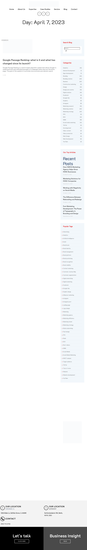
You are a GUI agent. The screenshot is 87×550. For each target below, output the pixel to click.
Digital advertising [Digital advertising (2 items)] (68, 277)
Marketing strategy (72, 110)
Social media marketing (72, 121)
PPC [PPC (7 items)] (64, 333)
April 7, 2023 (4, 38)
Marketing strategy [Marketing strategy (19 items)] (68, 323)
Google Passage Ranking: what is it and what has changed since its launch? (29, 60)
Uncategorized (72, 127)
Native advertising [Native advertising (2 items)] (68, 327)
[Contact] (2, 516)
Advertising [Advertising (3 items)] (66, 230)
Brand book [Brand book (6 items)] (66, 243)
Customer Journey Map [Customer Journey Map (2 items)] (69, 270)
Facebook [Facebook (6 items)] (65, 283)
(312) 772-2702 (5, 521)
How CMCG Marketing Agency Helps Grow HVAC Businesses (71, 168)
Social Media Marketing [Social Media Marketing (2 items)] (69, 353)
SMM (72, 119)
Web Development (72, 138)
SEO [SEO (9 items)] (64, 340)
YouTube (72, 140)
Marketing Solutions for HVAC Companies (71, 179)
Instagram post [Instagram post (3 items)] (67, 300)
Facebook (72, 94)
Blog (66, 8)
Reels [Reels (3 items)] (64, 337)
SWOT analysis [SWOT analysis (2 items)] (67, 357)
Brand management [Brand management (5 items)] (68, 250)
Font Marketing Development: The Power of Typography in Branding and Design (72, 208)
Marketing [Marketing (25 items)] (65, 310)
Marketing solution (72, 108)
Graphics (72, 99)
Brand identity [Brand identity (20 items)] (67, 247)
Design (72, 86)
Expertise (33, 8)
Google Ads (72, 97)
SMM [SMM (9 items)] (64, 347)
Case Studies (45, 8)
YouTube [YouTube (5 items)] (65, 377)
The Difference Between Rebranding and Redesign (72, 197)
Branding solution (72, 78)
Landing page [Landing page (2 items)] (66, 303)
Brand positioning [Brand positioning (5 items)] (67, 257)
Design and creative (72, 88)
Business (72, 80)
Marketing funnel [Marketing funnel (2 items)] (67, 320)
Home (11, 8)
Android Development (72, 69)
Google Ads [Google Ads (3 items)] (66, 287)
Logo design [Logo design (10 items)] (66, 307)
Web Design (72, 135)
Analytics (72, 67)
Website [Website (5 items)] (65, 370)
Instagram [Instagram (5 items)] (65, 297)
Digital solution (72, 91)
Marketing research (72, 105)
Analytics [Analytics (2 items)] (65, 233)
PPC (72, 113)
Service (57, 8)
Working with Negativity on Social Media (72, 188)
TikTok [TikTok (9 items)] (65, 363)
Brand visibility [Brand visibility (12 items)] (67, 263)
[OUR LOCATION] (45, 506)
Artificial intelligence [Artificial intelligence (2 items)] (68, 237)
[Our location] (2, 506)
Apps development (72, 72)
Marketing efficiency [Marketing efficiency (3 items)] (68, 317)
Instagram (72, 102)
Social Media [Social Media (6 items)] (66, 350)
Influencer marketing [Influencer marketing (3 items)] (68, 293)
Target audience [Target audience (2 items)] (67, 360)
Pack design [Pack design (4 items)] (66, 330)
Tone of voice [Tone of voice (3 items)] (67, 367)
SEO (72, 116)
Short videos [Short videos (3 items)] (66, 343)
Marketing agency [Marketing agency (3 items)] (68, 313)
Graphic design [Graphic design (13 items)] (67, 290)
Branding (72, 75)
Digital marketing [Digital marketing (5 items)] (67, 280)
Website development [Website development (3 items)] (69, 373)
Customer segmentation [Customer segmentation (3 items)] (69, 273)
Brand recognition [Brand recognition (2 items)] (68, 260)
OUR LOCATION (54, 505)
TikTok (72, 124)
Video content (72, 129)
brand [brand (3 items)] (64, 240)
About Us (21, 8)
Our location (11, 505)
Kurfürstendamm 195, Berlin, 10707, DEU (53, 512)
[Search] (66, 49)
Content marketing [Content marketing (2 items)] (68, 267)
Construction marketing (72, 83)
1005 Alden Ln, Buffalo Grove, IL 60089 (13, 511)
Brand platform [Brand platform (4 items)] (67, 253)
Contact (74, 8)
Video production (72, 132)
